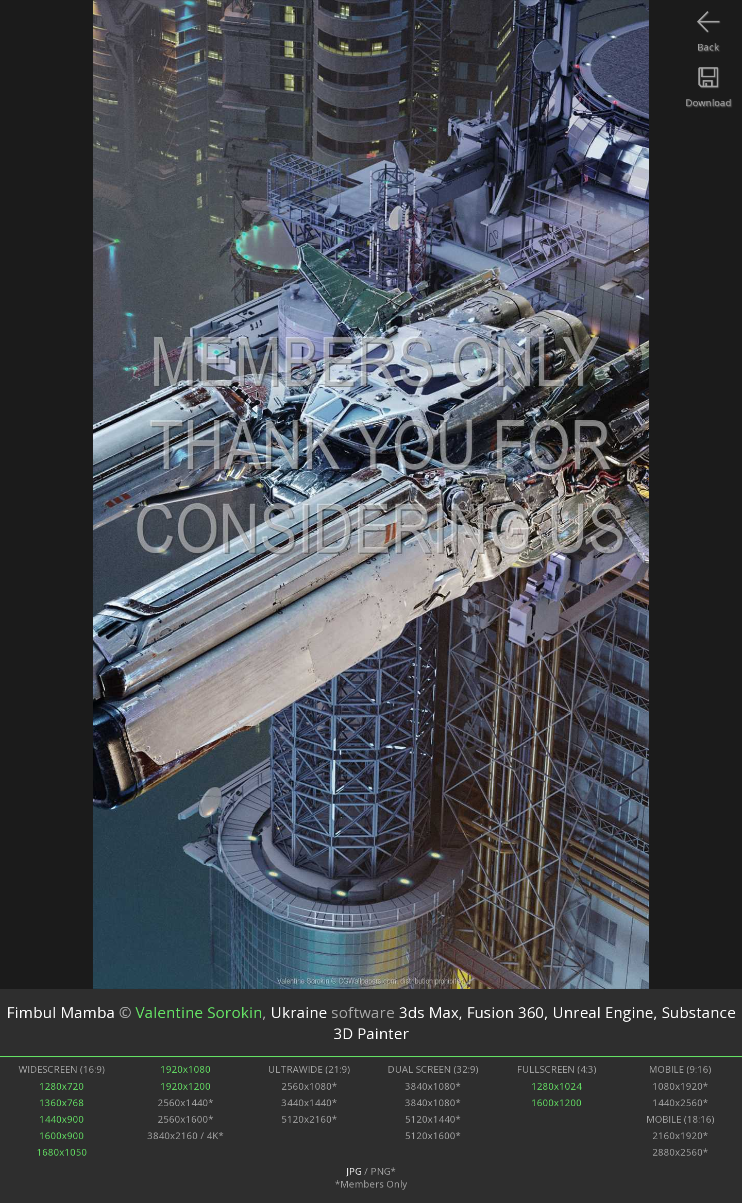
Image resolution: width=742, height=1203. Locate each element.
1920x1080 (185, 1068)
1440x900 (61, 1118)
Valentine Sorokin (199, 1012)
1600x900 (61, 1135)
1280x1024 (556, 1085)
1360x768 (61, 1102)
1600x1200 (556, 1102)
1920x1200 (185, 1085)
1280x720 (61, 1085)
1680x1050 (62, 1151)
